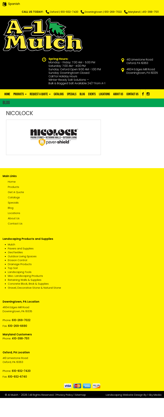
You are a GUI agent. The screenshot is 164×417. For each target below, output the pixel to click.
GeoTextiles (15, 272)
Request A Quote (39, 114)
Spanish (14, 4)
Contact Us (134, 114)
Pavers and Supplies (21, 268)
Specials (72, 114)
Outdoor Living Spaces (22, 276)
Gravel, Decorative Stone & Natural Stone (34, 307)
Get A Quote (16, 212)
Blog (83, 114)
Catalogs (59, 114)
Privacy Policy (65, 414)
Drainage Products (20, 283)
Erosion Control (17, 280)
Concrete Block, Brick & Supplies (28, 303)
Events (93, 114)
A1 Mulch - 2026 (19, 414)
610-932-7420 (105, 4)
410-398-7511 (149, 12)
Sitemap (81, 414)
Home (7, 114)
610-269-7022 (149, 4)
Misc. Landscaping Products (25, 295)
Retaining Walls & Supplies (24, 299)
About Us (120, 114)
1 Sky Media (154, 414)
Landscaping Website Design (124, 414)
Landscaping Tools (19, 291)
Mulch (11, 264)
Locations (105, 114)
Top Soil (13, 288)
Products (19, 114)
